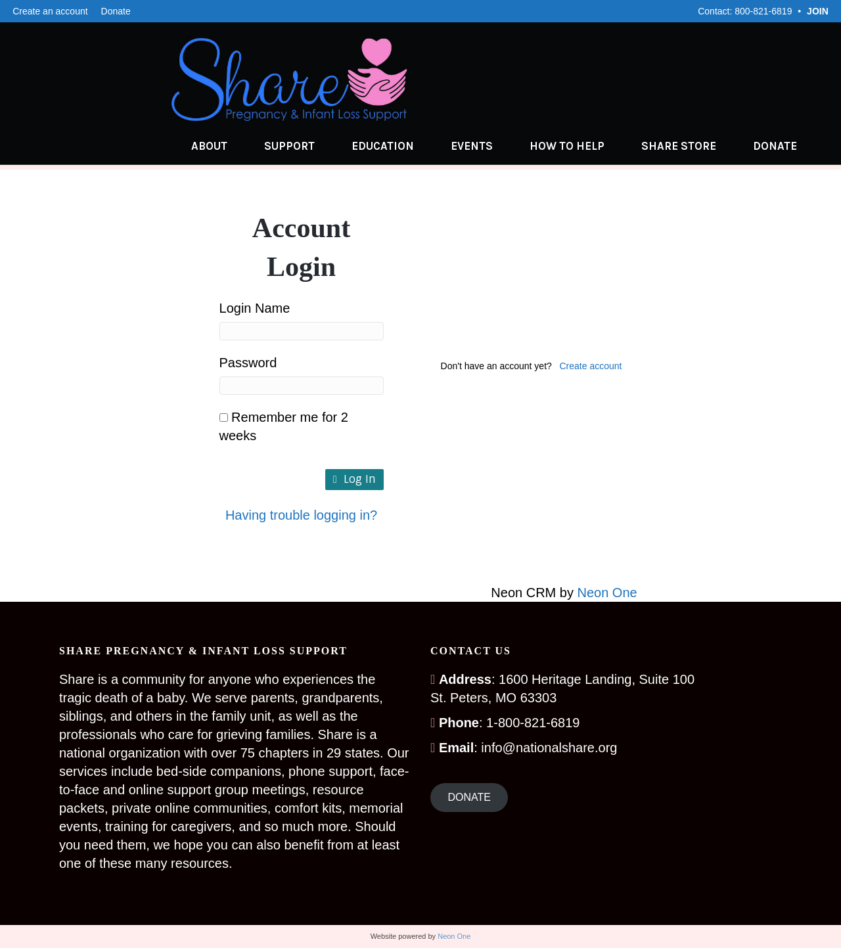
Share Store (691, 145)
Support (302, 145)
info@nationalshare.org (549, 747)
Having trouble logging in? (301, 515)
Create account (591, 366)
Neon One (607, 592)
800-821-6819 (763, 11)
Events (485, 145)
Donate (116, 11)
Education (396, 145)
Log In (354, 479)
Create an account (49, 11)
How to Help (580, 145)
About (222, 145)
